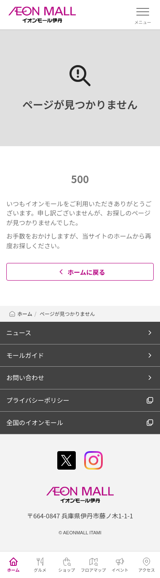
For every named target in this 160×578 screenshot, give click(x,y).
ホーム (20, 313)
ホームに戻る (81, 272)
